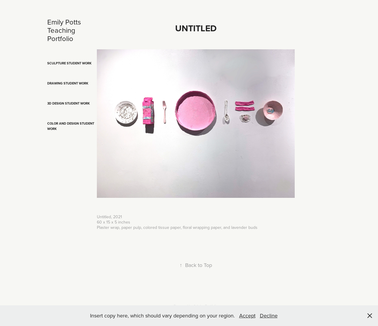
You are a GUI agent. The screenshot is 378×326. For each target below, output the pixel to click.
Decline (269, 315)
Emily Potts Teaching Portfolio (65, 30)
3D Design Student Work (68, 103)
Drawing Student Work (67, 83)
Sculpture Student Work (69, 63)
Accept (247, 315)
